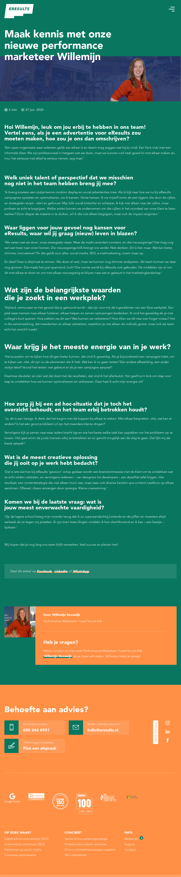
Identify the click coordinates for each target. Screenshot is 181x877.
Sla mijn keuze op (153, 861)
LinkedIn (61, 571)
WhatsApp (81, 571)
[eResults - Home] (19, 11)
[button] (171, 9)
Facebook (44, 571)
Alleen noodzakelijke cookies (152, 870)
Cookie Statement (87, 862)
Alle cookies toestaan (152, 853)
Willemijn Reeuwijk (58, 656)
